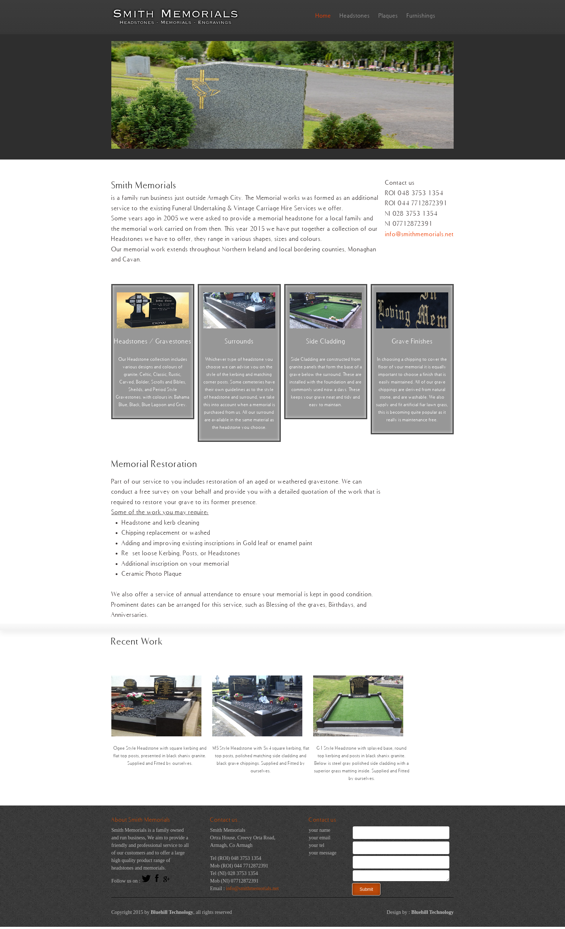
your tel (316, 845)
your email (319, 837)
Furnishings (421, 15)
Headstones (355, 15)
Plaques (388, 15)
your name (319, 830)
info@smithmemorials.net (419, 233)
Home (323, 15)
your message (323, 853)
